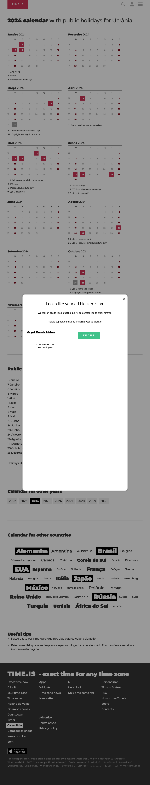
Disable (89, 335)
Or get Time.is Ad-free (41, 332)
